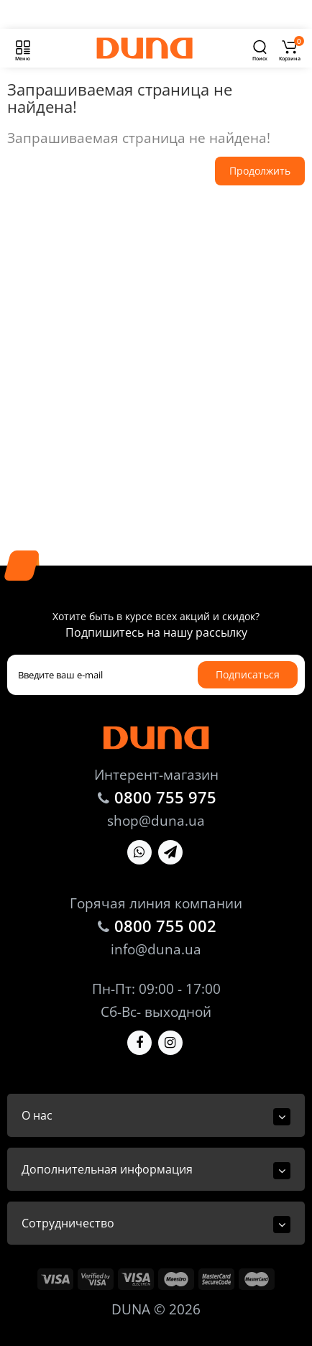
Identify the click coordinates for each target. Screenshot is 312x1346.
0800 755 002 (165, 925)
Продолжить (259, 171)
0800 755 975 (165, 797)
